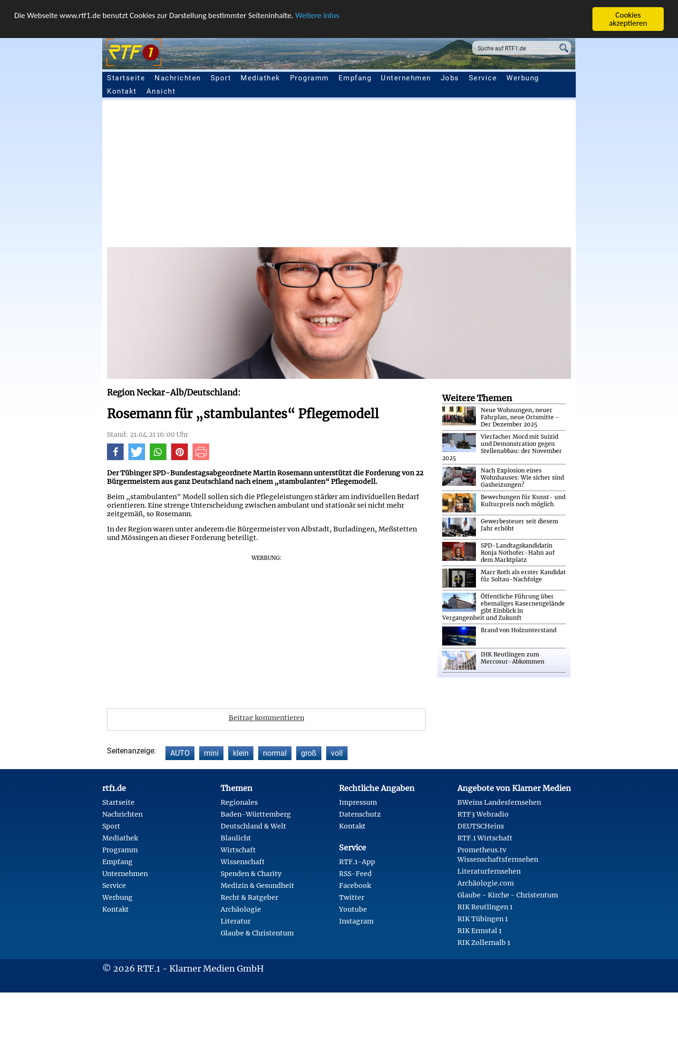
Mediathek (261, 78)
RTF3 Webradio (483, 814)
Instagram (356, 921)
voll (337, 753)
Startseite (126, 78)
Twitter (351, 897)
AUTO (180, 753)
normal (275, 753)
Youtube (353, 909)
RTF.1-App (357, 862)
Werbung (522, 78)
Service (483, 78)
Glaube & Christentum (257, 933)
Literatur (236, 921)
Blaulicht (236, 838)
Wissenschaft (243, 862)
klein (241, 753)
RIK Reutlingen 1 (485, 907)
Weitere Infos (317, 15)
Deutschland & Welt (253, 826)
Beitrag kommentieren (266, 717)
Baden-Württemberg (256, 814)
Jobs (450, 78)
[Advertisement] (392, 175)
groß (309, 753)
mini (211, 753)
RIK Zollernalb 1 (483, 942)
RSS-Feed (355, 873)
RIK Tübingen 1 (482, 919)
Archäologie (241, 909)
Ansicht (161, 91)
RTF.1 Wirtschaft (485, 838)
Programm (309, 78)
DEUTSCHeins (480, 826)
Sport (221, 78)
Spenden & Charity (251, 873)
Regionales (239, 802)
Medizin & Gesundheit (257, 885)
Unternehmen (406, 78)
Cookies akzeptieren (628, 19)
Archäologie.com (485, 883)
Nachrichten (178, 78)
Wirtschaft (238, 850)
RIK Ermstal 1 (479, 930)
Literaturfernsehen (489, 871)
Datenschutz (360, 814)
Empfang (355, 78)
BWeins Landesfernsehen (499, 802)
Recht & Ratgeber (249, 897)
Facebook (355, 885)
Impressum (358, 802)
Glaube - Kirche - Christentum (507, 895)
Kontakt (122, 91)
